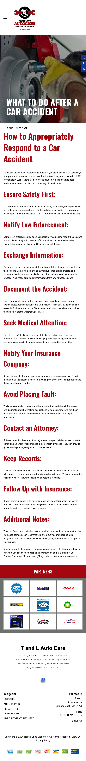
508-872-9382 (37, 655)
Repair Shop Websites (36, 736)
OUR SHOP (9, 699)
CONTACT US (11, 713)
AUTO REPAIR (11, 703)
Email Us (77, 720)
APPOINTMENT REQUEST (18, 718)
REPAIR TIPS (11, 708)
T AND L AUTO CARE (17, 128)
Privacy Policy (42, 740)
